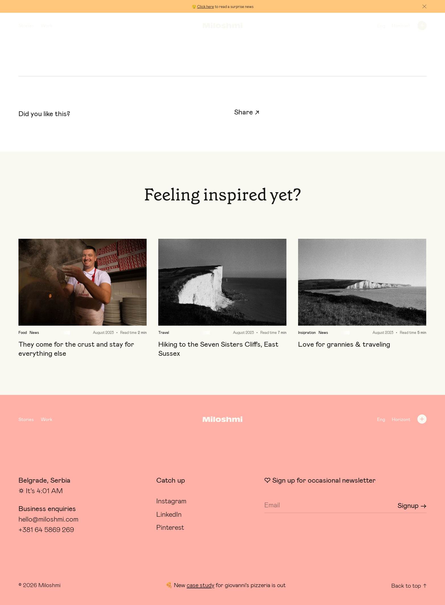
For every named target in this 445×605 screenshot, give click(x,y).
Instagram (171, 501)
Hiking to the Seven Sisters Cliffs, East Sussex (218, 349)
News (34, 332)
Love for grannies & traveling (344, 344)
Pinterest (170, 527)
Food (22, 332)
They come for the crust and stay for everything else (76, 349)
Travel (163, 332)
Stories (26, 26)
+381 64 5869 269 (46, 529)
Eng (381, 26)
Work (46, 26)
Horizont (401, 26)
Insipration (307, 332)
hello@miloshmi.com (48, 519)
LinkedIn (169, 514)
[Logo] (222, 25)
